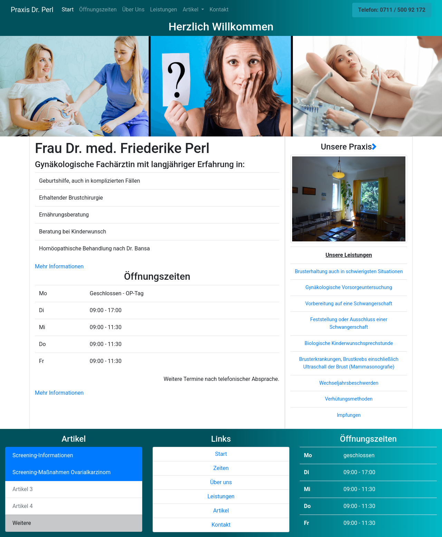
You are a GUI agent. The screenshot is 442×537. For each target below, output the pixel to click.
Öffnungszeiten (98, 9)
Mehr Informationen (59, 266)
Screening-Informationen (42, 455)
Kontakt (219, 9)
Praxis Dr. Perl (32, 10)
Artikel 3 (22, 489)
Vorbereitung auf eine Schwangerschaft (348, 304)
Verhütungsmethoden (349, 399)
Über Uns (133, 9)
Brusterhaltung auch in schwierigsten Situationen (349, 272)
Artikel (221, 510)
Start (69, 9)
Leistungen (163, 9)
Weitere (21, 523)
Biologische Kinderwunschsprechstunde (349, 343)
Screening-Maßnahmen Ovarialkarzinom (61, 472)
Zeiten (221, 468)
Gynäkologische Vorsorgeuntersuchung (348, 287)
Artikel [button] (191, 9)
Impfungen (349, 415)
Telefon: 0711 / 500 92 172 (391, 10)
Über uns (221, 482)
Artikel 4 (22, 506)
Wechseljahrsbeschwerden (348, 383)
